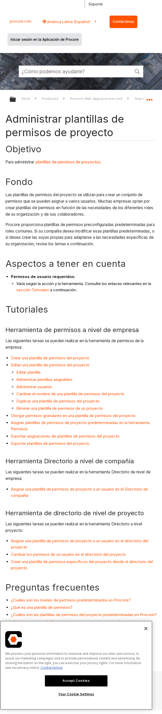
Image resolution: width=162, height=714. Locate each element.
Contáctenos (123, 21)
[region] (76, 665)
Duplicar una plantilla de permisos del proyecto (57, 401)
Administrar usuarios (34, 386)
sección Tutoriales (32, 289)
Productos (50, 98)
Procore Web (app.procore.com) (97, 98)
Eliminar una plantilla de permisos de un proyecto (59, 408)
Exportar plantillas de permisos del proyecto (50, 443)
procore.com (20, 21)
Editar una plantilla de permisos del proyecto (50, 364)
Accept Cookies (76, 681)
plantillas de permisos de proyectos (68, 162)
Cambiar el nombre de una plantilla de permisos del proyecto (70, 393)
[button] (137, 71)
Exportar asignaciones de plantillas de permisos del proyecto (65, 436)
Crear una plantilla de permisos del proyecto (50, 357)
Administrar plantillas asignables (44, 379)
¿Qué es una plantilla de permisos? (41, 607)
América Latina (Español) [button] (68, 21)
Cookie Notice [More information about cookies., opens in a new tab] (51, 668)
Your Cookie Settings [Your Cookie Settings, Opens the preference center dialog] (76, 694)
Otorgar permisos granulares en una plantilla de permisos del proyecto (73, 415)
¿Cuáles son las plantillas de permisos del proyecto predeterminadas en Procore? (84, 614)
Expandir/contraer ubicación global (149, 97)
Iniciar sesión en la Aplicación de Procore (45, 39)
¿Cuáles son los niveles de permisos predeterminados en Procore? (71, 600)
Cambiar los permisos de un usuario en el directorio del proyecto (68, 554)
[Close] (146, 628)
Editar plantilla (28, 372)
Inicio (26, 98)
